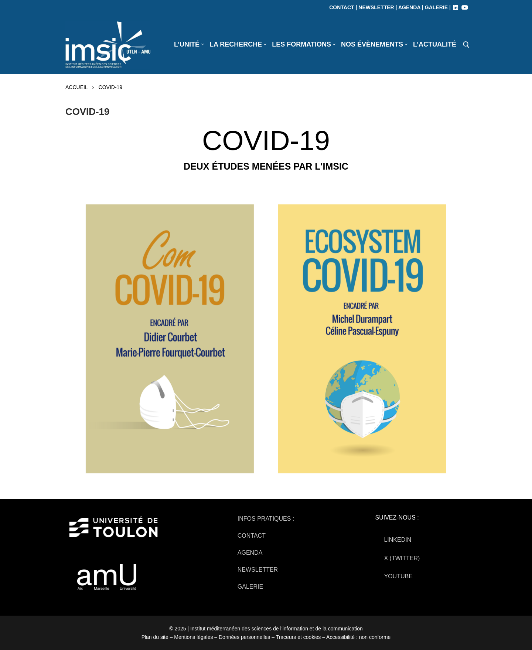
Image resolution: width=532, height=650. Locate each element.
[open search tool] (466, 44)
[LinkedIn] (455, 7)
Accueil (76, 87)
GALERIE (250, 586)
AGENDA (250, 552)
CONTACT (252, 535)
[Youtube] (465, 7)
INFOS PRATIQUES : (266, 518)
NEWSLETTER (258, 569)
